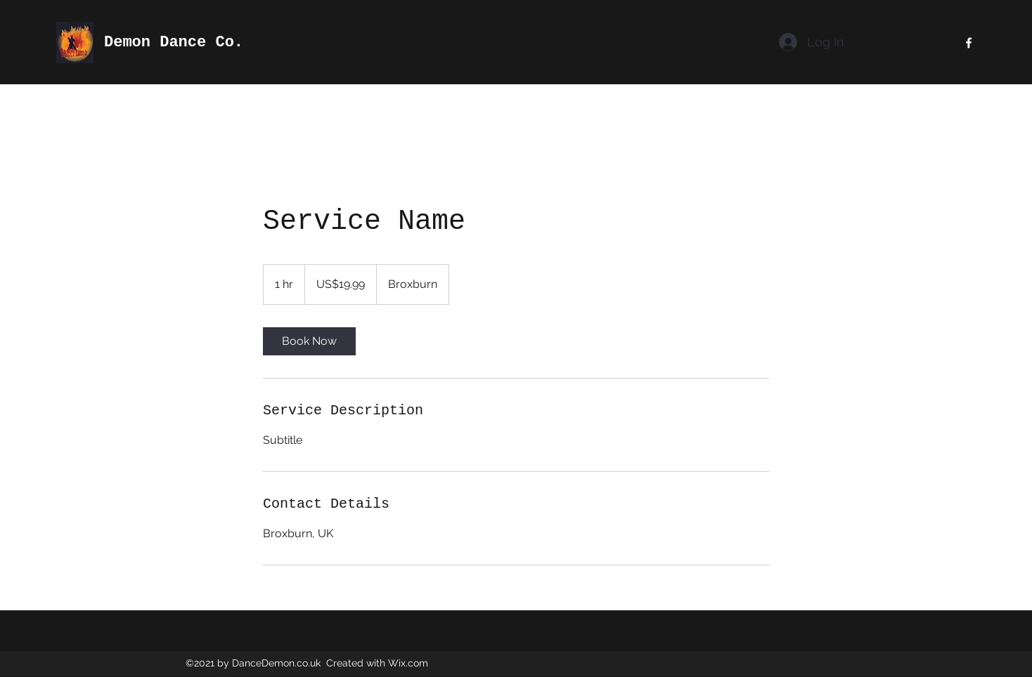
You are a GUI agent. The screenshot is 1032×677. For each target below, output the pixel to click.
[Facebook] (969, 43)
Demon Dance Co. (173, 42)
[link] (309, 341)
